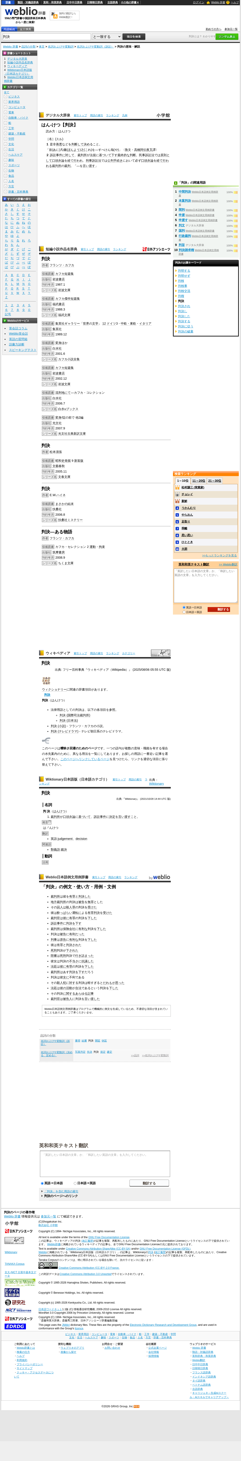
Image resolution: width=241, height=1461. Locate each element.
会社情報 (153, 1351)
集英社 (60, 323)
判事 (54, 939)
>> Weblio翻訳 (228, 564)
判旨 (182, 245)
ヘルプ (235, 2)
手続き (118, 160)
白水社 (57, 348)
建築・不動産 (16, 133)
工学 (11, 128)
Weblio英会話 (18, 333)
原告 (63, 939)
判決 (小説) (58, 726)
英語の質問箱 (18, 339)
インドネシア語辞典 (204, 1376)
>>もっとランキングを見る (219, 555)
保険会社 (69, 929)
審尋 (77, 1040)
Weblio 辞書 (218, 2)
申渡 (182, 215)
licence (79, 1328)
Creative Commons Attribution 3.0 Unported (85, 1274)
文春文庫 (64, 476)
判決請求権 (186, 250)
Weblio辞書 (54, 1244)
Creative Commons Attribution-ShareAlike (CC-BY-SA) (98, 1248)
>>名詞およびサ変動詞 (155, 1055)
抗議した (87, 961)
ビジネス (14, 96)
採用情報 (153, 1355)
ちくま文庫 (66, 563)
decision (81, 838)
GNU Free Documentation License (108, 1237)
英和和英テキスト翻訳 (63, 1145)
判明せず (184, 275)
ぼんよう (73, 149)
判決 (47, 694)
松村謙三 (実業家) (193, 487)
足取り (186, 521)
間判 (182, 209)
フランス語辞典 (201, 1372)
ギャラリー (72, 323)
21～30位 (214, 480)
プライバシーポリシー (30, 1364)
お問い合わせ (112, 1347)
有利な (83, 929)
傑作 (68, 298)
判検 (181, 281)
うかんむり (189, 508)
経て (70, 160)
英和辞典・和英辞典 (204, 1355)
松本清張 (56, 452)
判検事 (182, 286)
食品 (11, 175)
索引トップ (80, 115)
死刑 (54, 950)
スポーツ (14, 165)
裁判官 (55, 918)
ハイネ (61, 495)
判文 (182, 225)
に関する (69, 993)
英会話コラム (18, 328)
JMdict (66, 1324)
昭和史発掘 (63, 460)
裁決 (64, 849)
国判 (182, 230)
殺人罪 (70, 907)
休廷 (104, 1040)
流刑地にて (63, 392)
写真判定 (80, 1052)
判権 (181, 296)
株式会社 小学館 (48, 1225)
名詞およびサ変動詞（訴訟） (95, 46)
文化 (11, 144)
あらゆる (81, 993)
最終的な (123, 155)
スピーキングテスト (23, 350)
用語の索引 (96, 115)
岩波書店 (58, 279)
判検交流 (184, 291)
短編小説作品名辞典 (61, 249)
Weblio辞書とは (26, 1347)
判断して (77, 144)
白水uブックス (68, 409)
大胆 (184, 548)
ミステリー (75, 520)
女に (66, 977)
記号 (8, 314)
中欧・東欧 (128, 323)
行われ (78, 160)
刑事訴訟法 (93, 160)
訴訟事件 (56, 155)
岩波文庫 (64, 290)
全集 (77, 359)
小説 (70, 359)
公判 (110, 160)
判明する (184, 270)
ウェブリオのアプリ (72, 1347)
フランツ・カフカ (62, 265)
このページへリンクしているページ (85, 759)
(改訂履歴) (87, 1240)
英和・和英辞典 (52, 2)
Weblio (42, 1252)
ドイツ (111, 323)
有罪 (72, 896)
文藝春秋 (58, 466)
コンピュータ (16, 107)
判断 (133, 155)
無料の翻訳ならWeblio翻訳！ (67, 15)
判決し (182, 311)
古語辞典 (112, 2)
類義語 (55, 849)
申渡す (183, 220)
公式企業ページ (157, 1347)
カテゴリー (128, 653)
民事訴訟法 (146, 155)
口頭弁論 (58, 160)
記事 (91, 993)
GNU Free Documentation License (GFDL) (165, 1248)
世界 (86, 323)
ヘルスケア (15, 154)
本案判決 (185, 200)
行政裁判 (185, 236)
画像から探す (68, 1351)
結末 (71, 504)
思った (119, 982)
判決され (72, 945)
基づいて (105, 155)
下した (92, 918)
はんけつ (59, 811)
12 (104, 323)
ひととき (187, 542)
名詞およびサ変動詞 (61, 46)
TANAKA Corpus (14, 1263)
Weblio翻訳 (198, 1360)
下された (72, 950)
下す (114, 155)
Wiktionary (156, 783)
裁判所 (82, 155)
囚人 (60, 907)
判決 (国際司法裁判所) (74, 715)
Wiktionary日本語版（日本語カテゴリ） (77, 779)
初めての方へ (213, 29)
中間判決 (185, 191)
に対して (68, 155)
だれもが (109, 982)
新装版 (78, 460)
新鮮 (184, 501)
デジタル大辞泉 (58, 115)
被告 (81, 902)
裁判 (67, 166)
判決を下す (73, 923)
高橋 (137, 149)
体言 (42, 46)
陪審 (54, 955)
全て (6, 92)
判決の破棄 (185, 331)
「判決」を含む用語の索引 (61, 1191)
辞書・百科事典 (18, 191)
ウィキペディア (58, 653)
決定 (112, 816)
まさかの (61, 504)
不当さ (73, 961)
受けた (92, 907)
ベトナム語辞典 (201, 1384)
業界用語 (14, 101)
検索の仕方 (23, 1351)
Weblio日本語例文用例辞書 (67, 877)
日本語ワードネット (50, 1309)
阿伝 (143, 149)
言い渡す (89, 166)
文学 (95, 323)
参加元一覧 (231, 29)
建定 (109, 1052)
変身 (58, 343)
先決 (89, 1052)
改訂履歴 (160, 1252)
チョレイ (187, 494)
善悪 (59, 144)
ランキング (112, 115)
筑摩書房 (58, 552)
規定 (103, 1052)
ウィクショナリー (54, 689)
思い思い (187, 535)
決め (87, 144)
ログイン (198, 2)
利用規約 (22, 1360)
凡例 (124, 115)
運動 (93, 547)
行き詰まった (84, 955)
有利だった (77, 934)
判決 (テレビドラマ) (64, 731)
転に (78, 912)
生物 (11, 170)
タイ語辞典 (198, 1380)
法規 (93, 155)
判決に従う (185, 326)
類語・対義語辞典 (28, 2)
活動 (69, 988)
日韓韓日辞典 (95, 2)
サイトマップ (24, 1368)
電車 (11, 112)
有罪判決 (94, 912)
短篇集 (69, 273)
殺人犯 (61, 982)
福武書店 (58, 304)
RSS (136, 1406)
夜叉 (149, 149)
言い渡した (92, 999)
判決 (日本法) (68, 720)
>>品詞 (135, 1055)
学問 (11, 138)
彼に (66, 918)
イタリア (145, 323)
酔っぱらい (64, 912)
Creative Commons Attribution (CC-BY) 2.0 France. (89, 1267)
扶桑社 (57, 509)
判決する (184, 321)
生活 (11, 149)
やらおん (187, 514)
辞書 (8, 2)
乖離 (184, 528)
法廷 (54, 966)
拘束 (102, 547)
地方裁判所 (58, 902)
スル (59, 139)
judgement (65, 838)
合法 (78, 988)
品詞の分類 (28, 46)
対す (72, 982)
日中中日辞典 (74, 2)
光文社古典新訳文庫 (72, 433)
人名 (11, 181)
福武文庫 (64, 315)
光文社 (57, 423)
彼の (63, 988)
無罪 (91, 902)
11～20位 (198, 480)
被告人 (67, 999)
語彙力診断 (16, 344)
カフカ (60, 273)
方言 (11, 186)
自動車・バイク (18, 117)
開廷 (97, 1040)
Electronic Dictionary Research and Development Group (163, 1324)
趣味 (11, 160)
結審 (84, 1040)
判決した (84, 896)
